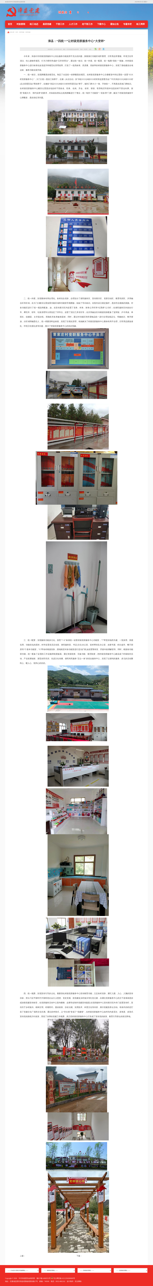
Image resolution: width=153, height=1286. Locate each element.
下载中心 (101, 24)
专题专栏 (127, 24)
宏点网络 (78, 1281)
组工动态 (34, 24)
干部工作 (60, 24)
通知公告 (114, 24)
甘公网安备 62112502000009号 (63, 1278)
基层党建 (47, 24)
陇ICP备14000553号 (44, 1278)
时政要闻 (21, 24)
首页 (10, 24)
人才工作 (73, 24)
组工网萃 (140, 24)
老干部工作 (87, 24)
